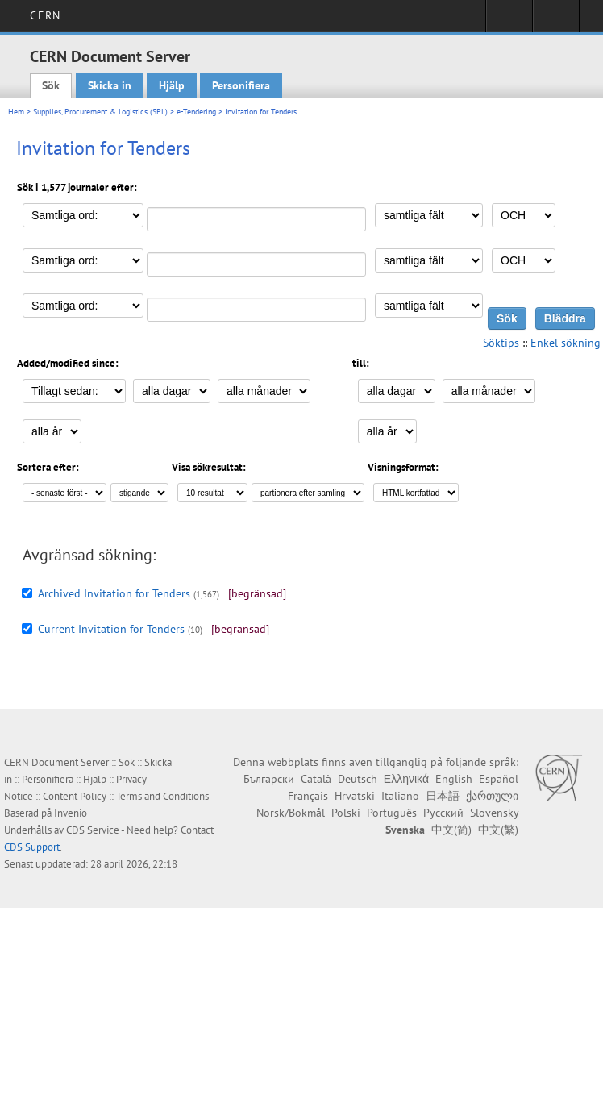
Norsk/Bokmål (290, 812)
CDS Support (32, 847)
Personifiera (241, 85)
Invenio (70, 813)
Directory (556, 21)
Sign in (509, 21)
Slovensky (494, 812)
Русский (443, 812)
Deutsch (357, 779)
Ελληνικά (406, 779)
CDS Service (92, 830)
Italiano (400, 796)
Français (308, 796)
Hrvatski (355, 796)
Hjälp (172, 85)
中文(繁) (498, 829)
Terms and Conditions (162, 796)
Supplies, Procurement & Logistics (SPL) (100, 111)
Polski (345, 812)
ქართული (492, 796)
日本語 (443, 796)
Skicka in (109, 85)
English (453, 779)
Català (316, 779)
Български (268, 779)
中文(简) (451, 829)
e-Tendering (196, 111)
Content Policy (74, 796)
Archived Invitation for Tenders (114, 593)
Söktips (501, 342)
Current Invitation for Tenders (111, 629)
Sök (51, 85)
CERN (45, 15)
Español (498, 779)
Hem (16, 111)
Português (392, 812)
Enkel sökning (565, 342)
